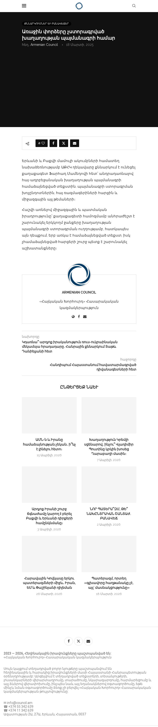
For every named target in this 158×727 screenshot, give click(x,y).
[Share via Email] (74, 143)
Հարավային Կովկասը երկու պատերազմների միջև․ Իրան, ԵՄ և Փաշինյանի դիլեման (49, 582)
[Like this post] (43, 143)
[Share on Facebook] (53, 143)
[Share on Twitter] (63, 143)
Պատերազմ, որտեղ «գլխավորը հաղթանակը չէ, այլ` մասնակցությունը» (108, 582)
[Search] (134, 6)
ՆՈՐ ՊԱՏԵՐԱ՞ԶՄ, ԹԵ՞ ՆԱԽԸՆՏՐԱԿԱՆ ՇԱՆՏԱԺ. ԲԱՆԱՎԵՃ (109, 513)
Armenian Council (44, 45)
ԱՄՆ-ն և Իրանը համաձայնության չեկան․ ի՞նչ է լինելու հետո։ (49, 444)
